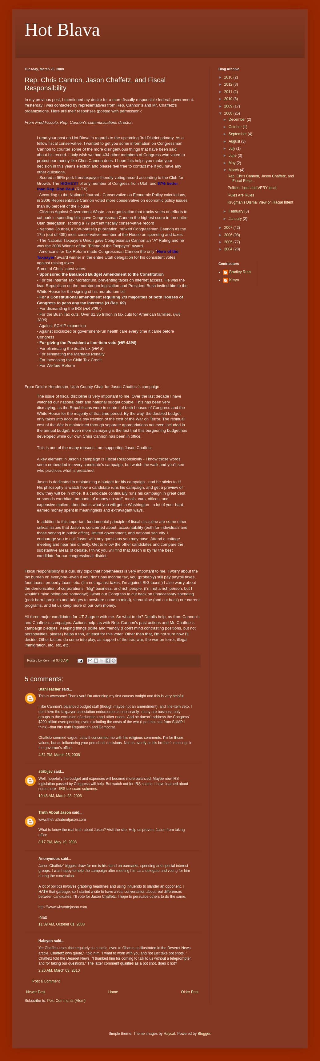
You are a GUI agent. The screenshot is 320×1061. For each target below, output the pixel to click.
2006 (229, 235)
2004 (229, 249)
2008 (229, 113)
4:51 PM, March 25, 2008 (59, 755)
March (234, 170)
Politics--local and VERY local (252, 188)
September (238, 134)
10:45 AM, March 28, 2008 (60, 796)
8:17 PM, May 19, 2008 (57, 842)
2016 (229, 77)
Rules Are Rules (241, 195)
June (233, 155)
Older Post (189, 992)
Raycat (169, 1033)
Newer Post (35, 992)
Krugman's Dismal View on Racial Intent (260, 202)
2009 (229, 106)
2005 (229, 242)
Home (113, 992)
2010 (229, 99)
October (236, 127)
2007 (229, 227)
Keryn (234, 280)
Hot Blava (62, 29)
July (232, 148)
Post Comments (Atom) (66, 1000)
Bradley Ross (240, 272)
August (235, 141)
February (236, 211)
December (238, 119)
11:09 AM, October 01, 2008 (61, 924)
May (233, 163)
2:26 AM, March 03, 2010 (59, 970)
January (236, 219)
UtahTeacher (49, 689)
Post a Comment (46, 981)
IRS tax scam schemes (78, 789)
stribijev (45, 771)
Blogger (204, 1033)
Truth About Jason (54, 812)
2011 (229, 92)
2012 (229, 84)
